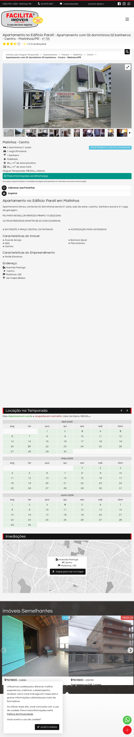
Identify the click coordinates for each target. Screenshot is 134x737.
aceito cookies (47, 727)
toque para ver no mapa (67, 571)
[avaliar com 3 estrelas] (11, 43)
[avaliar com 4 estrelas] (15, 43)
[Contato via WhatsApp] (127, 720)
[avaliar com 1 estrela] (4, 43)
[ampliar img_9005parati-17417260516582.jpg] (57, 96)
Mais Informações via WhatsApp (26, 175)
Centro (22, 142)
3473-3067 (47, 4)
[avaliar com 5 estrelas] (19, 43)
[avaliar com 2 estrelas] (8, 43)
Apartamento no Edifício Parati (27, 35)
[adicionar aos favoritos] (62, 679)
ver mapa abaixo (15, 277)
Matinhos (9, 142)
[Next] (130, 650)
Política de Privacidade (20, 714)
